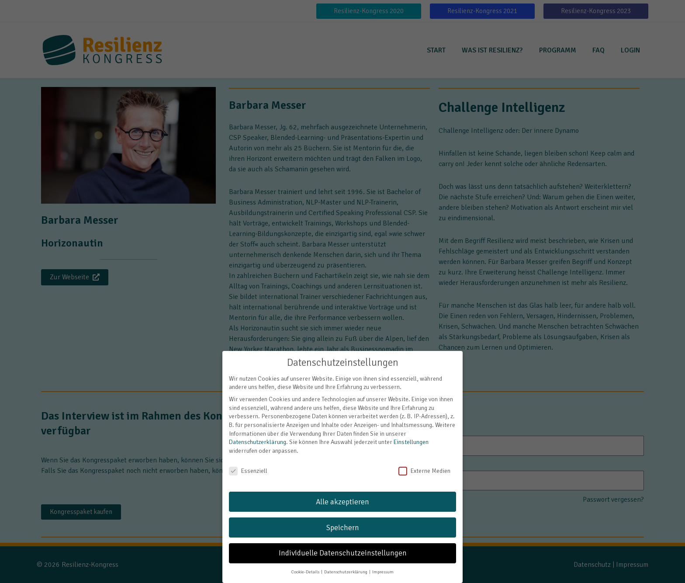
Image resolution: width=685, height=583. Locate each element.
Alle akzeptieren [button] (342, 495)
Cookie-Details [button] (305, 565)
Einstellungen (411, 435)
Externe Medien (424, 464)
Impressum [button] (383, 565)
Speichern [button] (342, 520)
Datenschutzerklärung (257, 435)
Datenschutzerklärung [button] (346, 565)
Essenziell (248, 464)
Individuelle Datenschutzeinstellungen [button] (343, 546)
